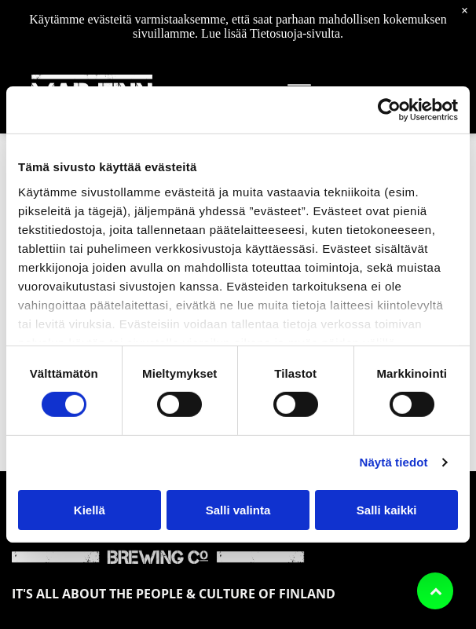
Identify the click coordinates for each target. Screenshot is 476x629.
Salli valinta (238, 510)
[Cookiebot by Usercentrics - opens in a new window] (389, 110)
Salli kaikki (387, 510)
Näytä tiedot (394, 462)
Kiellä (89, 510)
